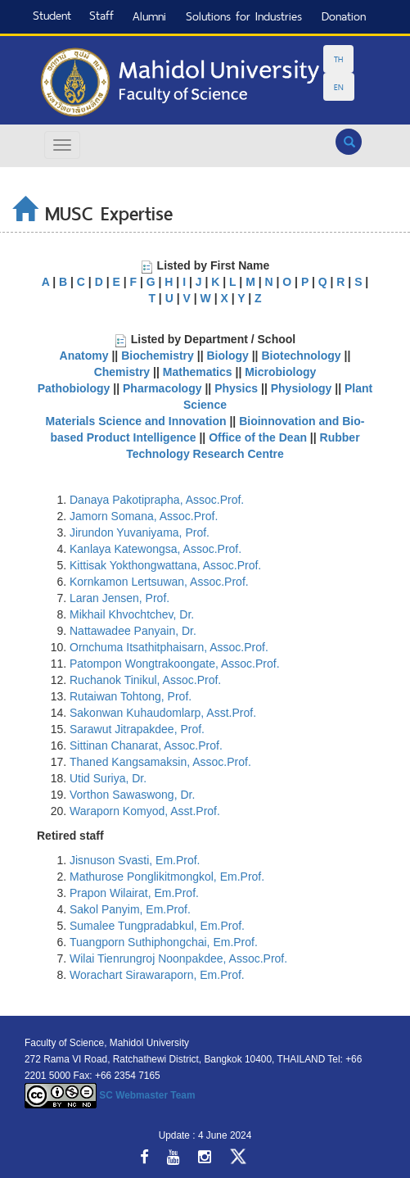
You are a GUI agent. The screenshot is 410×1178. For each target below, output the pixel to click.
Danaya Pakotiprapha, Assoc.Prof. (157, 499)
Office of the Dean (258, 437)
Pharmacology (164, 388)
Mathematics (197, 371)
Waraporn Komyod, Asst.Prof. (145, 811)
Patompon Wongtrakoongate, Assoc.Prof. (175, 663)
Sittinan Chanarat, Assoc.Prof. (146, 745)
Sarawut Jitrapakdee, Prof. (137, 729)
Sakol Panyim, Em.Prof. (130, 909)
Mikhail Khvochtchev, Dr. (132, 614)
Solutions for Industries (244, 16)
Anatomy (84, 355)
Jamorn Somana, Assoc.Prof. (144, 516)
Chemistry (122, 371)
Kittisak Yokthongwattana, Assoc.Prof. (165, 565)
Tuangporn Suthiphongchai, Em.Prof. (164, 942)
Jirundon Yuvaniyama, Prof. (140, 532)
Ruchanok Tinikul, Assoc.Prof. (145, 679)
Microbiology (280, 371)
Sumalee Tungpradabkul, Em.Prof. (157, 925)
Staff (101, 15)
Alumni (149, 16)
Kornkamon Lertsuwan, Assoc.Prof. (159, 581)
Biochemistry (157, 355)
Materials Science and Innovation (136, 421)
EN (339, 86)
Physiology (303, 388)
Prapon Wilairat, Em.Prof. (134, 892)
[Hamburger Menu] (62, 145)
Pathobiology (74, 388)
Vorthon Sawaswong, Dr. (132, 794)
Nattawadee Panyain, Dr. (133, 630)
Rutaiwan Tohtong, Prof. (130, 696)
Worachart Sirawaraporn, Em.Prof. (157, 974)
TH (338, 59)
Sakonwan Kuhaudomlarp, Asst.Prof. (163, 712)
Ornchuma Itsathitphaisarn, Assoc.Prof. (169, 647)
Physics (236, 388)
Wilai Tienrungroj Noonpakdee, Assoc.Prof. (178, 958)
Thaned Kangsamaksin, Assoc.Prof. (160, 761)
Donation (344, 16)
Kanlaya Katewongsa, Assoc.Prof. (155, 548)
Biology (227, 355)
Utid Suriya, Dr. (108, 778)
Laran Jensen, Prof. (119, 598)
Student (52, 15)
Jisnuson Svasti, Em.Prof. (135, 860)
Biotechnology (300, 355)
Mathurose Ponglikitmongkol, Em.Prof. (167, 876)
